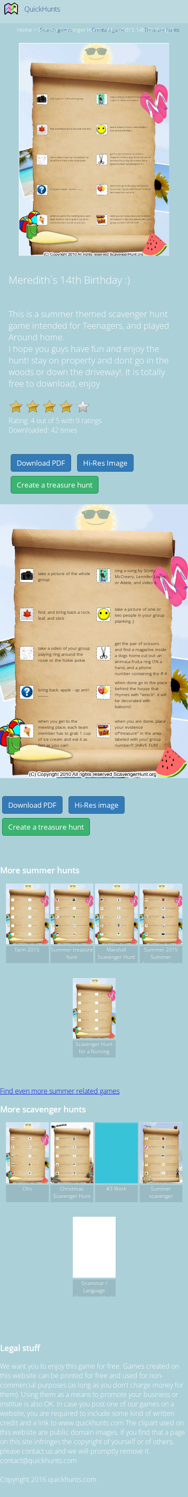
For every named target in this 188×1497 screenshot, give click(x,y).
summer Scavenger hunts (70, 29)
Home (24, 29)
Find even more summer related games (59, 1091)
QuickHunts (42, 9)
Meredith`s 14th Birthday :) (140, 29)
